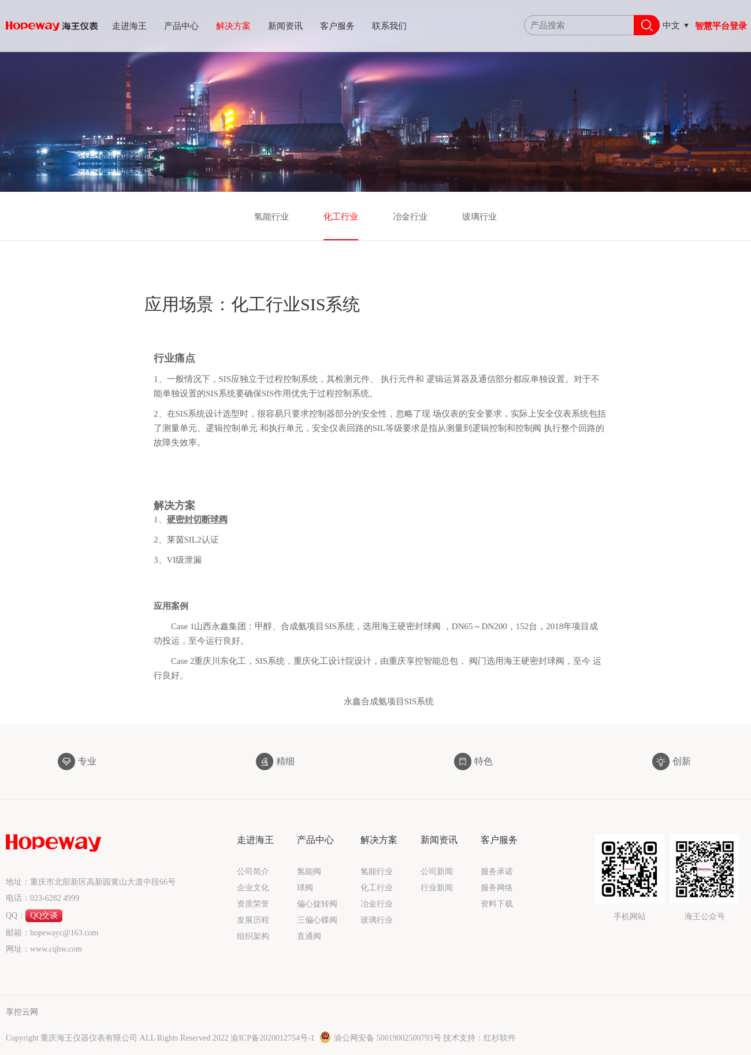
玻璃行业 (479, 216)
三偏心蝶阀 (317, 920)
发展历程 (253, 920)
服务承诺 (497, 871)
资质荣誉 (253, 904)
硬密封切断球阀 (197, 530)
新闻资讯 (285, 26)
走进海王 (129, 26)
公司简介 (253, 871)
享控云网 (22, 1012)
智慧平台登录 (721, 26)
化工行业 (341, 216)
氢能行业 (271, 216)
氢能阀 (309, 871)
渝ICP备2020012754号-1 (273, 1038)
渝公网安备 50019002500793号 (381, 1038)
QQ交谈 (44, 915)
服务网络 (497, 887)
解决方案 (233, 26)
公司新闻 (437, 871)
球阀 (305, 887)
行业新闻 (437, 887)
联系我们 (389, 26)
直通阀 (309, 936)
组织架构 (253, 936)
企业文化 (253, 887)
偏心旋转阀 (317, 904)
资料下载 (497, 904)
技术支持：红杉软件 (479, 1038)
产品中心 (181, 26)
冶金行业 (410, 216)
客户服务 (337, 26)
